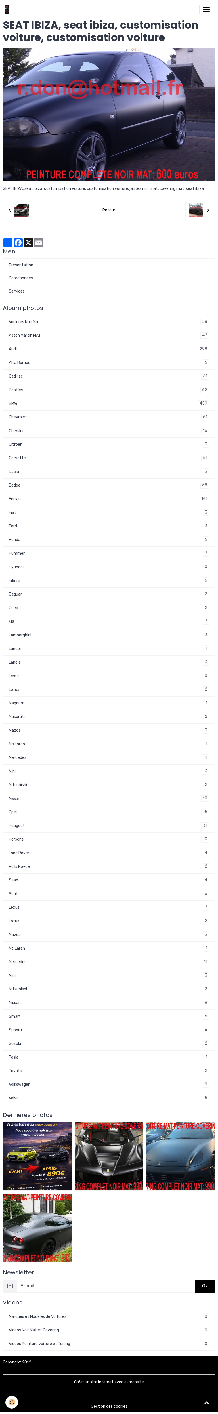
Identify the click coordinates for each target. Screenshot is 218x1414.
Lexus (109, 676)
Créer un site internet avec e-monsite (109, 1382)
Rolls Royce (109, 866)
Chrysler (109, 431)
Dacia (109, 471)
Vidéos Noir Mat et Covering (109, 1330)
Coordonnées (21, 278)
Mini (109, 771)
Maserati (109, 717)
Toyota (109, 1071)
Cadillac (109, 376)
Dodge (109, 485)
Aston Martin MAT (109, 335)
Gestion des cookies (109, 1406)
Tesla (109, 1057)
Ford (109, 526)
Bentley (109, 390)
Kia (109, 621)
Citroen (109, 444)
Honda (109, 539)
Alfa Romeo (109, 362)
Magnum (109, 703)
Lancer (109, 648)
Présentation (21, 265)
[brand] (8, 9)
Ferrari (109, 499)
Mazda (109, 730)
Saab (109, 880)
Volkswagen (109, 1084)
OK (205, 1286)
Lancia (109, 662)
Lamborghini (109, 635)
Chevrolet (109, 417)
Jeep (109, 608)
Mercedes (109, 757)
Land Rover (109, 853)
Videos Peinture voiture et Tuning (109, 1344)
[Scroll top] (207, 1403)
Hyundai (109, 567)
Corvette (109, 458)
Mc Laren (109, 744)
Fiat (109, 512)
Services (17, 291)
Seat (109, 894)
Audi (109, 349)
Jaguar (109, 594)
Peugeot (109, 825)
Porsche (109, 839)
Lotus (109, 689)
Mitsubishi (109, 785)
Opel (109, 812)
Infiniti (109, 580)
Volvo (109, 1098)
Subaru (109, 1030)
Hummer (109, 553)
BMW (109, 403)
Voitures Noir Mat (109, 322)
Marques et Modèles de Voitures (109, 1316)
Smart (109, 1016)
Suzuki (109, 1043)
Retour (108, 210)
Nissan (109, 798)
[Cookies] (12, 1402)
